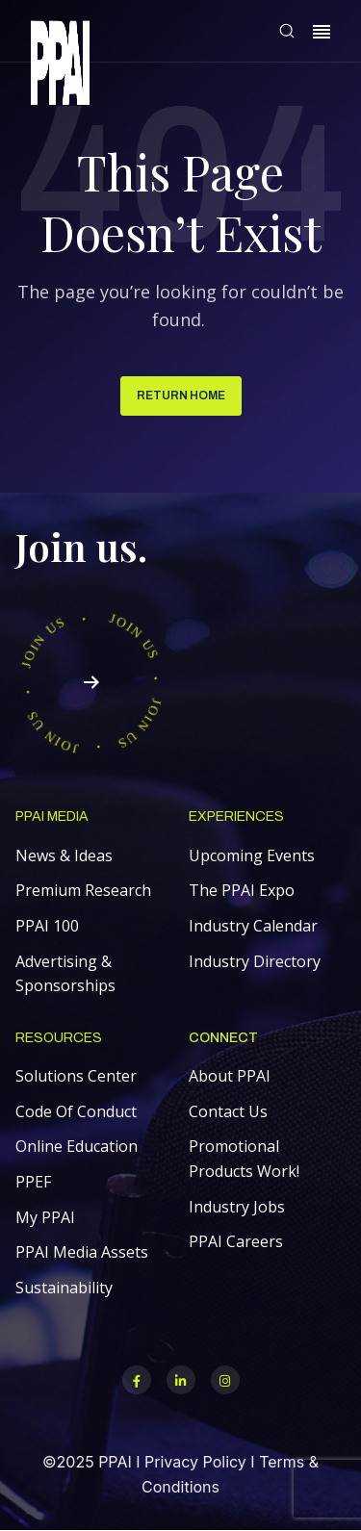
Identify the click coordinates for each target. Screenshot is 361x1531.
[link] (60, 66)
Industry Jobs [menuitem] (237, 1206)
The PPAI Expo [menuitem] (242, 890)
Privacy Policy (195, 1461)
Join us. (81, 546)
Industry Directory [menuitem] (255, 961)
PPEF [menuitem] (33, 1181)
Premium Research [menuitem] (83, 890)
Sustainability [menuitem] (64, 1287)
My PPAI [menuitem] (45, 1217)
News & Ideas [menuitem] (64, 855)
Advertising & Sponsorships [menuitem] (65, 974)
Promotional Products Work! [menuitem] (244, 1158)
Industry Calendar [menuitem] (253, 925)
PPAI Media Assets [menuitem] (81, 1252)
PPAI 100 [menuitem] (47, 925)
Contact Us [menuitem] (228, 1111)
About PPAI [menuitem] (230, 1075)
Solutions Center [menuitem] (76, 1075)
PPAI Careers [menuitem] (236, 1241)
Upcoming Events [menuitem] (252, 855)
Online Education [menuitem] (76, 1146)
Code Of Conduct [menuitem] (76, 1111)
